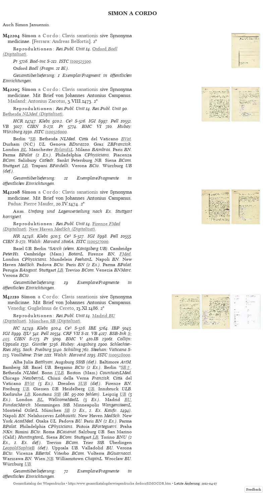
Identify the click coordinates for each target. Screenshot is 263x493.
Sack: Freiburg (37, 349)
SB (33, 139)
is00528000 (119, 355)
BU (127, 399)
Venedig (16, 308)
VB (6, 126)
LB (25, 165)
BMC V (74, 339)
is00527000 (97, 241)
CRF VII (71, 333)
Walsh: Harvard (44, 241)
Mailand (16, 101)
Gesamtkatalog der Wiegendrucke (39, 483)
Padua (14, 204)
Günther (39, 344)
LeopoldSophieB (19, 448)
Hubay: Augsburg (78, 344)
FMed (125, 254)
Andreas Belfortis (70, 41)
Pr (15, 61)
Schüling (72, 349)
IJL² (27, 333)
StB (57, 394)
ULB (59, 373)
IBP (115, 328)
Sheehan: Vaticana (108, 349)
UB (26, 389)
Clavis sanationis (80, 36)
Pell (114, 121)
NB (50, 458)
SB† (126, 367)
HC (16, 328)
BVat (126, 139)
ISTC (64, 61)
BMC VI (91, 126)
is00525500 (80, 61)
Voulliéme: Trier (27, 355)
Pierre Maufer (38, 204)
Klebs (44, 121)
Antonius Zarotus (46, 101)
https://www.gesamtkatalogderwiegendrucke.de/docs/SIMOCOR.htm (119, 483)
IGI (92, 121)
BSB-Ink (117, 333)
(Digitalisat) (33, 114)
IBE (92, 328)
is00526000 (56, 132)
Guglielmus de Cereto (51, 308)
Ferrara (41, 41)
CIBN (33, 126)
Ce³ (69, 121)
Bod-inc (38, 61)
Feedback (253, 489)
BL (24, 149)
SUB (82, 383)
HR (16, 236)
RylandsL (63, 149)
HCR (18, 121)
